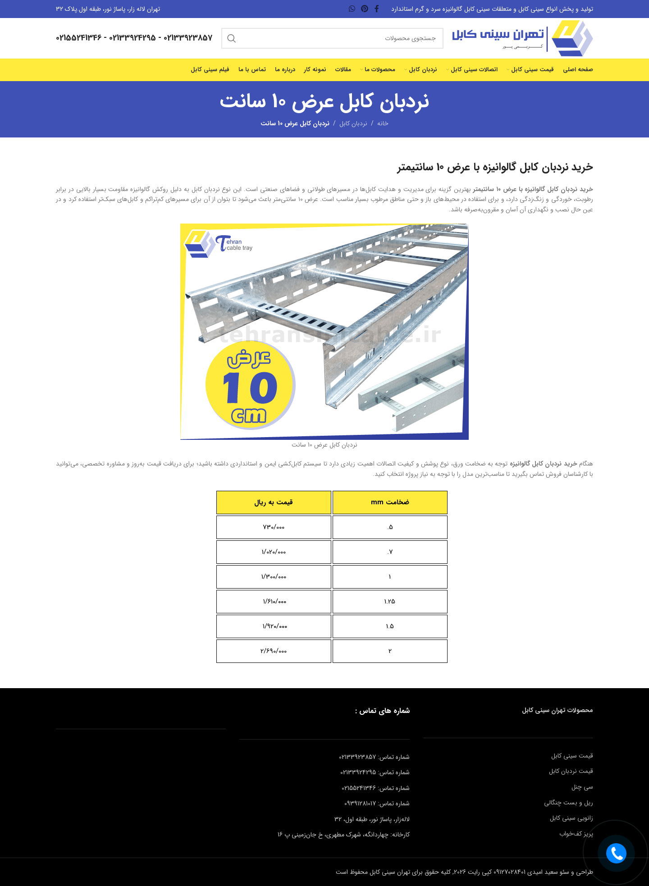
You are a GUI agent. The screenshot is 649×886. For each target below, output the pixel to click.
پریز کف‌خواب (576, 834)
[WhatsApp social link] (352, 9)
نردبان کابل (353, 123)
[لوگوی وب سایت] (522, 38)
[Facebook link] (376, 9)
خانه (382, 123)
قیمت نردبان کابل (571, 771)
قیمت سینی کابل (572, 756)
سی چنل (582, 787)
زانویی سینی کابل (571, 818)
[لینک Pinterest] (364, 9)
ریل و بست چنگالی (568, 803)
